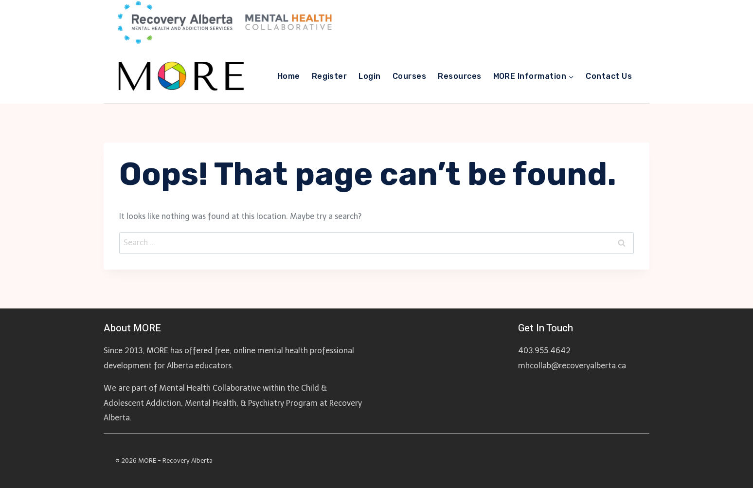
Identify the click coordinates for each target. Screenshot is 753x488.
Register (329, 76)
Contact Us (609, 76)
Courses (409, 76)
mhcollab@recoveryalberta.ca (572, 365)
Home (288, 76)
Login (369, 76)
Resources (459, 76)
